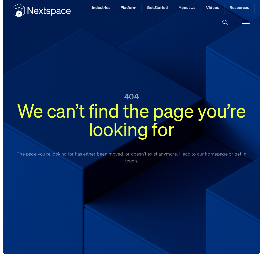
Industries (101, 7)
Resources (239, 7)
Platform (128, 7)
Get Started (157, 7)
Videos (212, 7)
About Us (187, 7)
